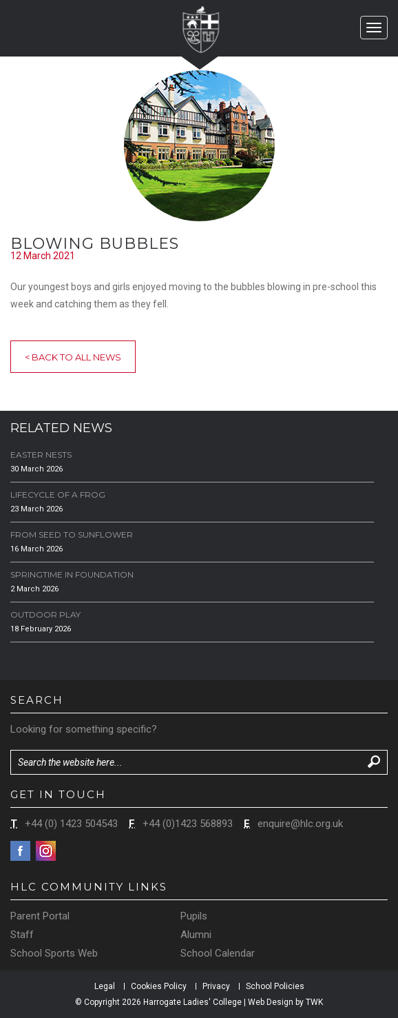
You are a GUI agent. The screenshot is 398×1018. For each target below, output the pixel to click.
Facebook (20, 851)
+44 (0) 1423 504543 (71, 823)
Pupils (193, 916)
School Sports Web (54, 953)
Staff (22, 934)
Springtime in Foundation (72, 574)
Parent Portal (40, 916)
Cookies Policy (159, 986)
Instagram (46, 851)
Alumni (195, 934)
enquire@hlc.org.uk (300, 823)
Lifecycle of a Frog (57, 494)
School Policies (275, 986)
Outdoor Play (45, 614)
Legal (104, 986)
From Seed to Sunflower (71, 534)
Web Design (270, 1002)
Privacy (216, 986)
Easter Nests (41, 454)
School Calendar (217, 953)
